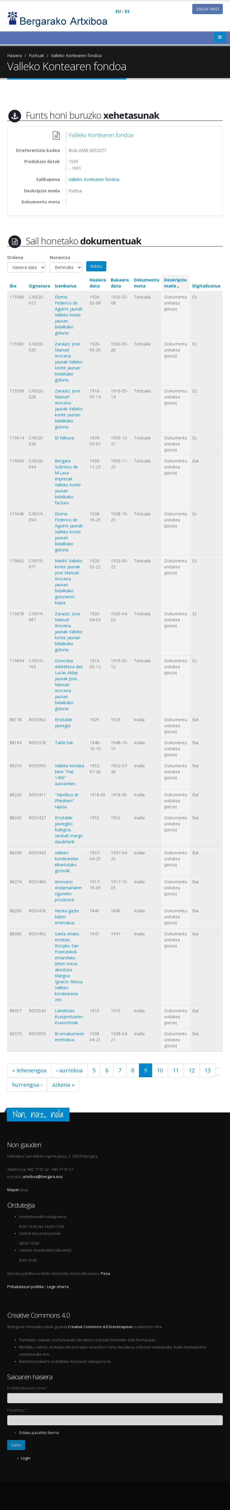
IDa (13, 286)
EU (118, 11)
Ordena (15, 257)
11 (176, 1070)
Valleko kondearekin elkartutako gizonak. (66, 861)
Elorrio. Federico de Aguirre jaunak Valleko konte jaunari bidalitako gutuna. (69, 315)
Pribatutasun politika (25, 1286)
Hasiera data (98, 283)
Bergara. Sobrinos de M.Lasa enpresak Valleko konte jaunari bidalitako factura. (68, 482)
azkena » (63, 1084)
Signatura (39, 286)
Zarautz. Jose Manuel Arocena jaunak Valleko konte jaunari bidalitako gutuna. (69, 362)
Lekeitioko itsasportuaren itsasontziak (69, 1016)
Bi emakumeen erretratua (69, 1036)
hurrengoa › (27, 1084)
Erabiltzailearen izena (28, 1388)
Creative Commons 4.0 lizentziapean (100, 1326)
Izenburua (65, 286)
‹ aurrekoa (69, 1070)
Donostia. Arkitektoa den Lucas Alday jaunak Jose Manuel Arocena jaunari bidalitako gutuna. (69, 684)
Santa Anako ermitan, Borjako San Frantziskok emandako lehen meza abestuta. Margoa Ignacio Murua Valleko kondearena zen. (69, 966)
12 (192, 1070)
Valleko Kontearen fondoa (76, 55)
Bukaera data (120, 283)
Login (26, 1458)
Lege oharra (58, 1286)
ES (127, 11)
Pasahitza (17, 1410)
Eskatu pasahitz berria (39, 1432)
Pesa (105, 1273)
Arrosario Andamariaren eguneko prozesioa (68, 890)
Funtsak (36, 55)
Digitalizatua (206, 286)
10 (160, 1070)
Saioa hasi (207, 9)
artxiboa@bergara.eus (43, 1176)
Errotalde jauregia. (63, 722)
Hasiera (14, 55)
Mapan (13, 1189)
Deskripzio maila (175, 283)
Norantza (60, 257)
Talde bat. (64, 742)
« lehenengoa (29, 1070)
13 (208, 1070)
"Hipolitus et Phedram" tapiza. (66, 800)
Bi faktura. (65, 438)
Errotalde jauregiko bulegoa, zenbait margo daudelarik (69, 829)
